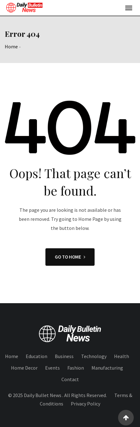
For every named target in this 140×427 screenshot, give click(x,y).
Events (52, 368)
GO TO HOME (70, 257)
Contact (70, 379)
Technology (93, 356)
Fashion (75, 368)
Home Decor (24, 368)
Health (121, 356)
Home (11, 46)
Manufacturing (107, 368)
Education (36, 356)
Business (64, 356)
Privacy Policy (85, 403)
